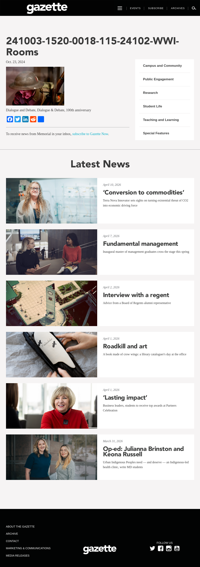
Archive (12, 533)
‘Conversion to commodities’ (143, 192)
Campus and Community (162, 66)
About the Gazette (20, 526)
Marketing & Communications (28, 548)
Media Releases (17, 555)
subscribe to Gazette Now (90, 134)
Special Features (156, 133)
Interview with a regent (136, 295)
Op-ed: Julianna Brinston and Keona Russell (143, 451)
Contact (12, 541)
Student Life (152, 106)
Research (150, 93)
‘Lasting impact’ (125, 397)
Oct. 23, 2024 (15, 62)
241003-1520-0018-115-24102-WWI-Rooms (92, 46)
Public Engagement (158, 79)
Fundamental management (140, 243)
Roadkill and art (125, 346)
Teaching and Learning (161, 120)
